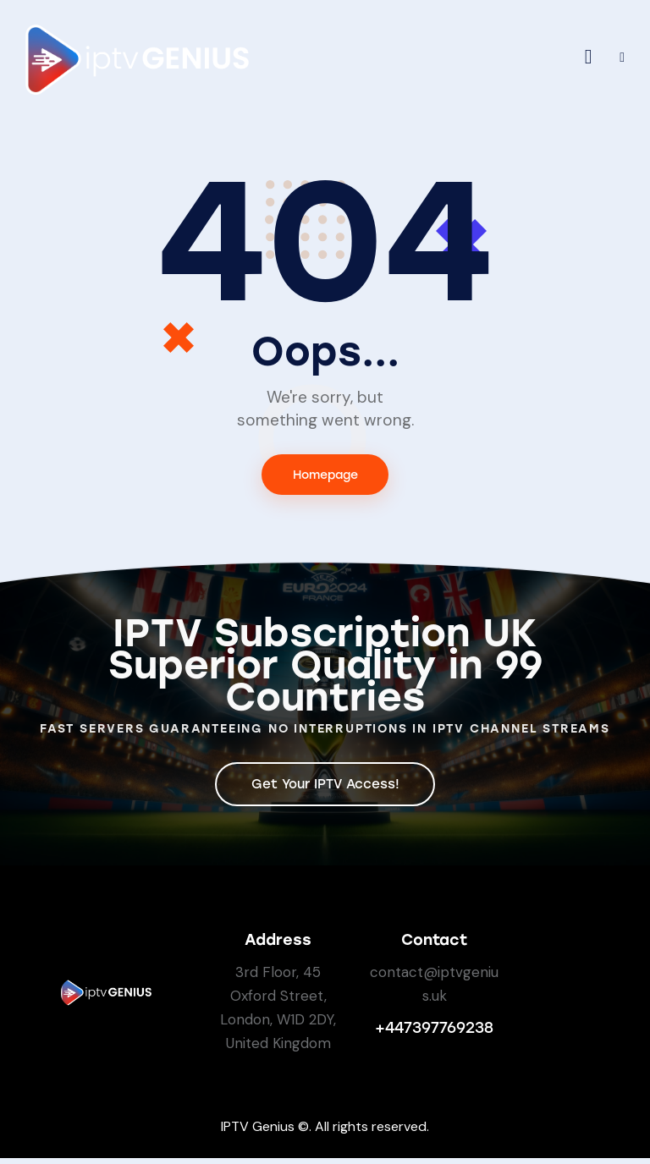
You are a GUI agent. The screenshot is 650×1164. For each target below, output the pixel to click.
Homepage (325, 476)
